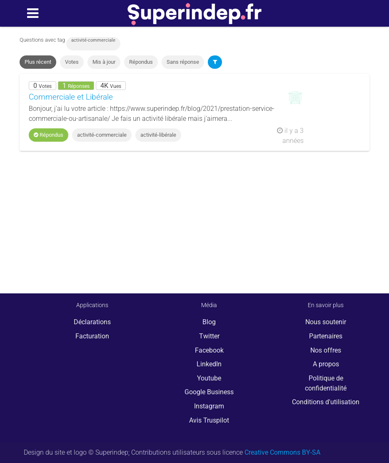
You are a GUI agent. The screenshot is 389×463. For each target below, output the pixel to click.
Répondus (141, 62)
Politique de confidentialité (326, 383)
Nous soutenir (325, 322)
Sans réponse (183, 62)
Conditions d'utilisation (325, 402)
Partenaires (325, 336)
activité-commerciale (102, 135)
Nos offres (325, 350)
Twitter (209, 336)
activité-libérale (158, 135)
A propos (326, 364)
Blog (209, 322)
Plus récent (38, 62)
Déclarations (92, 322)
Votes (72, 62)
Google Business (209, 392)
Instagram (209, 406)
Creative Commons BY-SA (282, 452)
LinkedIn (209, 364)
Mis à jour (103, 62)
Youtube (209, 378)
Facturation (92, 336)
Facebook (209, 350)
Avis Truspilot (209, 420)
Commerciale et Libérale (71, 97)
